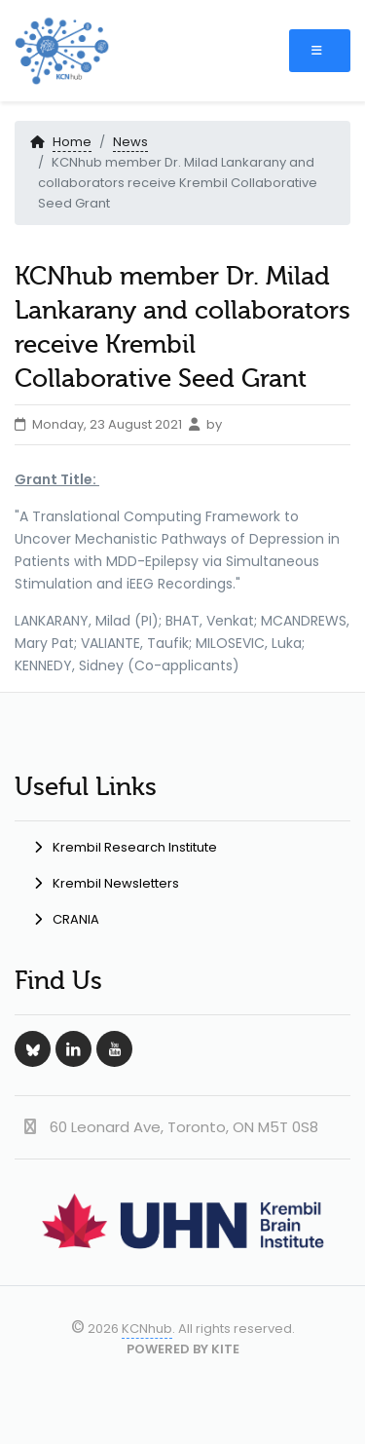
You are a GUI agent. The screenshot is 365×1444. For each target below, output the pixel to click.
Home (72, 142)
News (130, 142)
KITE (225, 1349)
